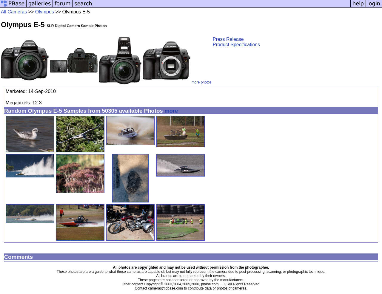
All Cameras (14, 11)
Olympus (44, 11)
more (171, 111)
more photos (202, 82)
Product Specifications (236, 44)
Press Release (228, 39)
